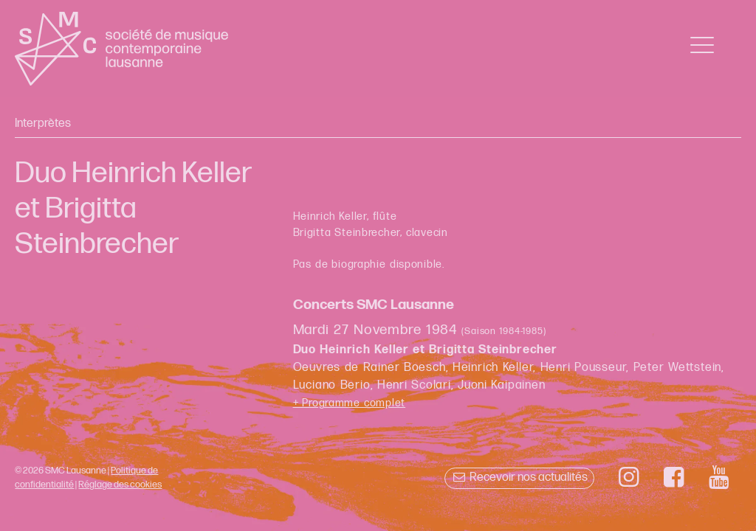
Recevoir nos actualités (519, 478)
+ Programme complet (349, 403)
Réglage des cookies (120, 484)
